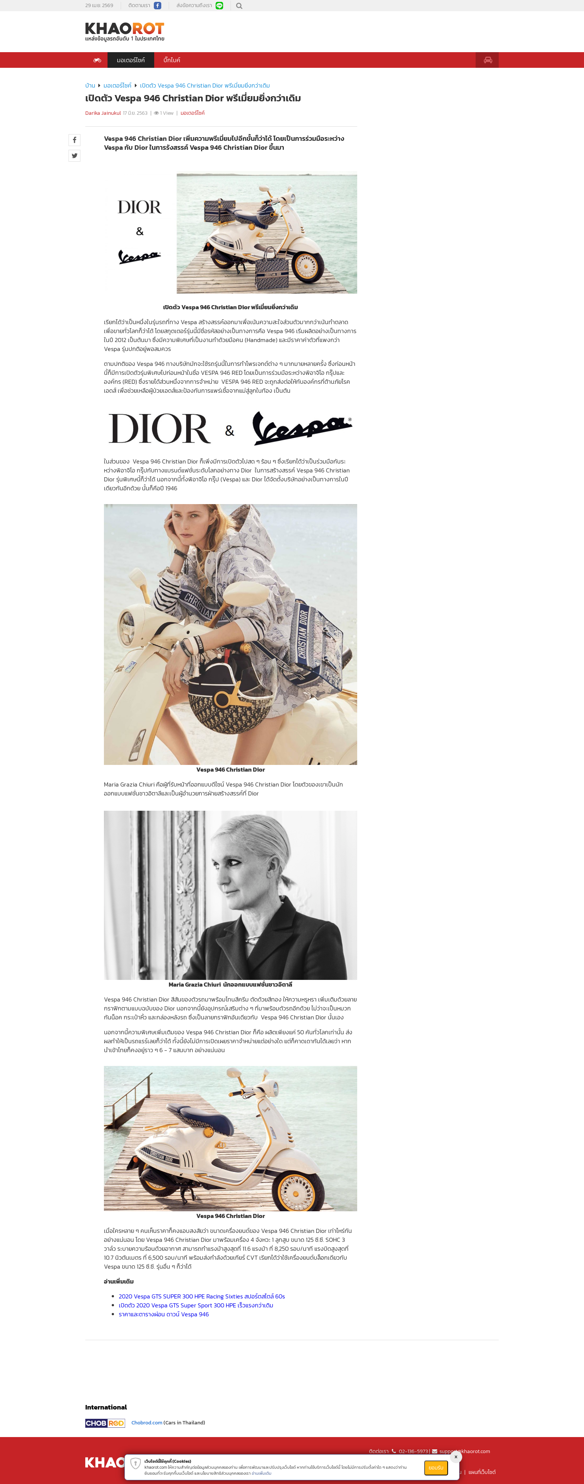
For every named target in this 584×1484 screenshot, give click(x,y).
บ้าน (90, 85)
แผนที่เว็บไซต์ (482, 1472)
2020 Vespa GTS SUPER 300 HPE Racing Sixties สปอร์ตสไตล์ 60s (202, 1296)
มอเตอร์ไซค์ (131, 60)
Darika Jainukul (103, 113)
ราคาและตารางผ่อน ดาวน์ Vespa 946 (164, 1314)
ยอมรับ (436, 1468)
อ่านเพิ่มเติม (262, 1473)
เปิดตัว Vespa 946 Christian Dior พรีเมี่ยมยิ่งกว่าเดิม (205, 85)
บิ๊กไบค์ (172, 60)
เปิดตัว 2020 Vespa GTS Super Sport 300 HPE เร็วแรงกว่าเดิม (196, 1305)
